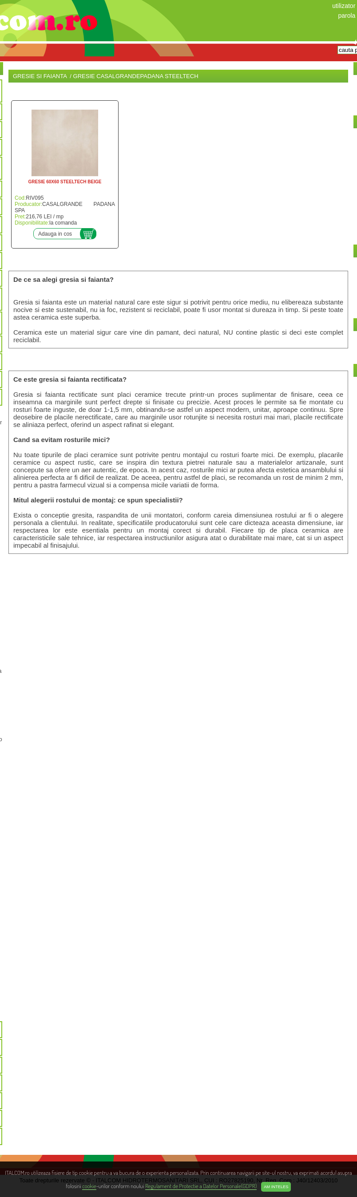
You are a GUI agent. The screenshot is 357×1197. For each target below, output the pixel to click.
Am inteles (276, 1187)
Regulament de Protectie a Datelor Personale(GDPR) (201, 1185)
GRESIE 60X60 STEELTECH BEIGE (65, 181)
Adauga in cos (55, 234)
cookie (89, 1185)
